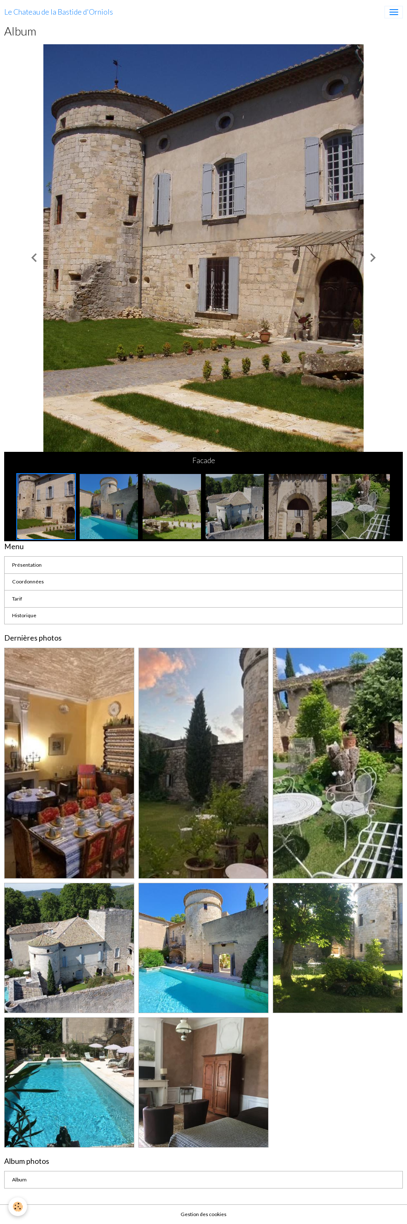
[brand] (58, 12)
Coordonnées (28, 581)
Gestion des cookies (203, 1214)
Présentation (27, 565)
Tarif (17, 599)
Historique (24, 615)
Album (19, 1179)
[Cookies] (17, 1206)
